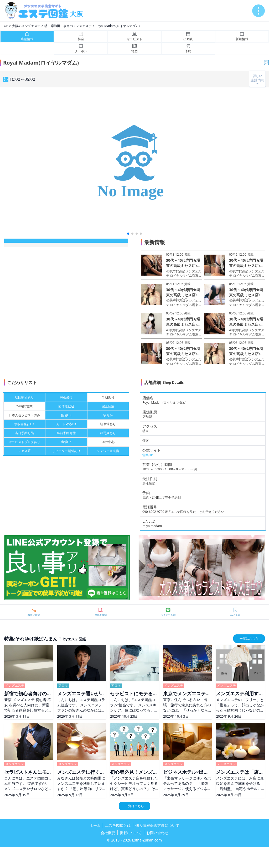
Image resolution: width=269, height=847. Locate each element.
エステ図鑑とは (118, 825)
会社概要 (108, 832)
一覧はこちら (249, 638)
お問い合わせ (157, 832)
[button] (128, 234)
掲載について (131, 832)
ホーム (95, 825)
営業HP (147, 455)
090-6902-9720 (153, 511)
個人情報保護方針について (157, 825)
